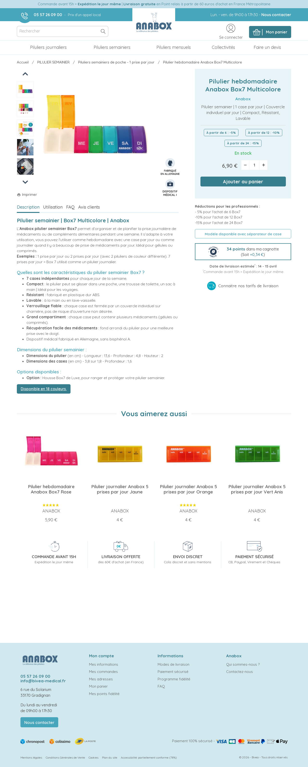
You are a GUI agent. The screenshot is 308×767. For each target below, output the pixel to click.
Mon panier (98, 686)
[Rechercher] (62, 31)
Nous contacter (276, 14)
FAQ (70, 207)
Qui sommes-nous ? (243, 664)
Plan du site (109, 757)
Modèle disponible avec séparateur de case (243, 234)
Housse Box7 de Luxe (61, 377)
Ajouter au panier (243, 182)
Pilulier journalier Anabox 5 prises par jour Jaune (119, 489)
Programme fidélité (174, 679)
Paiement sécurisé (173, 671)
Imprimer (27, 194)
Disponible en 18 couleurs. (44, 388)
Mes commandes (103, 671)
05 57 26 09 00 (48, 14)
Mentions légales (31, 757)
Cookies (93, 757)
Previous (25, 73)
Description (28, 207)
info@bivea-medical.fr (43, 680)
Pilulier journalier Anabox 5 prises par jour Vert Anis (257, 489)
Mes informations (103, 664)
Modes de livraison (173, 664)
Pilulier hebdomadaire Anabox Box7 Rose (51, 489)
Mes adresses (101, 679)
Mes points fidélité (104, 693)
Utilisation (53, 207)
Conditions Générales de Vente (65, 757)
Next (25, 181)
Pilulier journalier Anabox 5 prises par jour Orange (188, 489)
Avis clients (89, 207)
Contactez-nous (239, 671)
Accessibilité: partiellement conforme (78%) (149, 757)
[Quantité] (254, 165)
